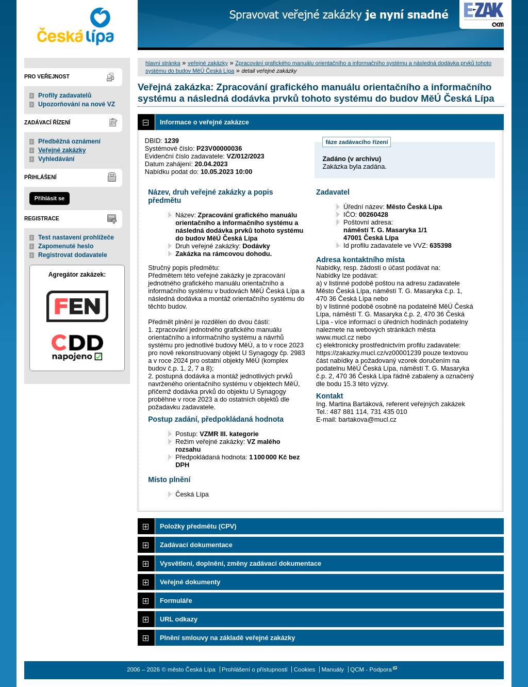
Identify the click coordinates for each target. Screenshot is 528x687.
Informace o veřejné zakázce (204, 122)
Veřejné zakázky (62, 150)
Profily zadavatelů (64, 95)
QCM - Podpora (371, 669)
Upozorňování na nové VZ (76, 104)
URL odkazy (178, 619)
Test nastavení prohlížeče (76, 237)
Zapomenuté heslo (65, 246)
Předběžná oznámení (69, 141)
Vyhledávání (56, 159)
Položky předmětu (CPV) (198, 526)
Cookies (305, 669)
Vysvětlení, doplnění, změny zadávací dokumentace (240, 563)
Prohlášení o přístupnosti (254, 669)
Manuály (332, 669)
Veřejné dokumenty (190, 582)
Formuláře (176, 600)
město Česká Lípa (77, 25)
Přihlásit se (49, 198)
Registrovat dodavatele (72, 255)
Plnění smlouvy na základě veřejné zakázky (227, 638)
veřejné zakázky (208, 63)
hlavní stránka (162, 63)
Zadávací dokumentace (196, 545)
